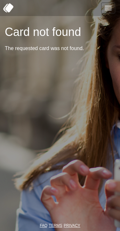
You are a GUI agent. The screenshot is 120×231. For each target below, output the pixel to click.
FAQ (43, 225)
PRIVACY (72, 225)
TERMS (55, 225)
